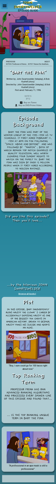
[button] (4, 6)
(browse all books (26, 294)
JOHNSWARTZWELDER (28, 5)
